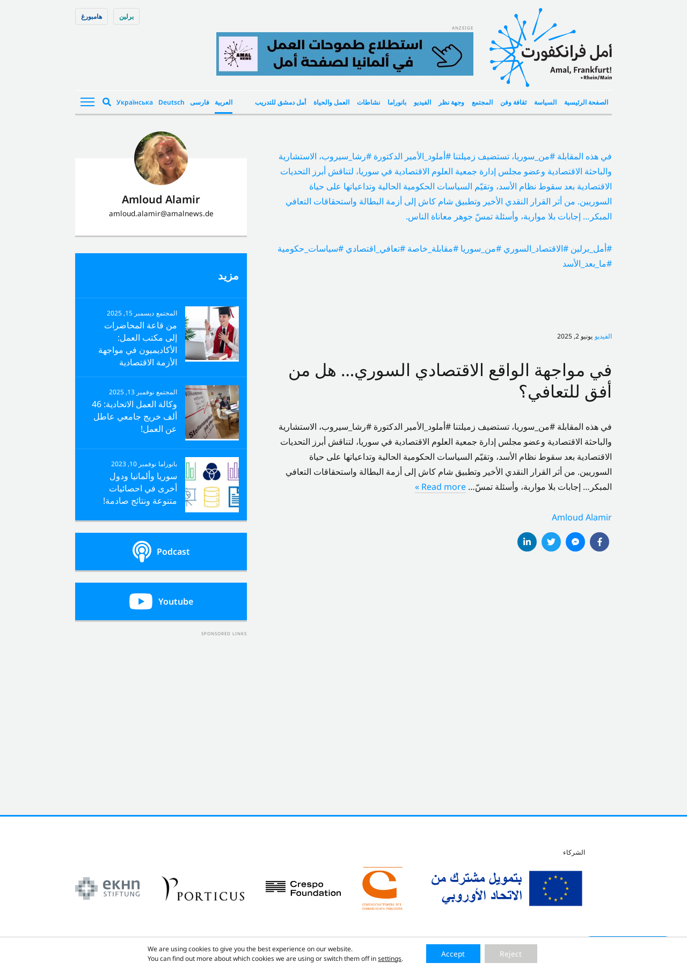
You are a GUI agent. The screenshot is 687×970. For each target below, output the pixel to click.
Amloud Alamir (582, 517)
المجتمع (482, 102)
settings (388, 957)
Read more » (440, 487)
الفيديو (422, 102)
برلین (126, 16)
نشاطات (368, 102)
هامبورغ (91, 16)
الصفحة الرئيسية (586, 102)
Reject (512, 953)
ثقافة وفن (513, 102)
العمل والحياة (331, 102)
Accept (452, 953)
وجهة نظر (451, 102)
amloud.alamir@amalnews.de (161, 213)
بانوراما (397, 102)
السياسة (545, 102)
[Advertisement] (161, 705)
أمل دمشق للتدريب (280, 102)
